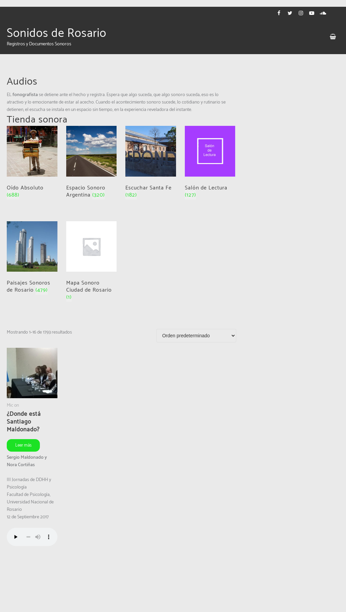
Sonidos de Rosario (56, 33)
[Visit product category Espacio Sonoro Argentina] (91, 163)
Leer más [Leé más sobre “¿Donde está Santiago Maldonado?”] (23, 445)
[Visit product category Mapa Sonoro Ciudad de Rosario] (91, 262)
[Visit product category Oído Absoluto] (32, 163)
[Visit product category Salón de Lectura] (210, 163)
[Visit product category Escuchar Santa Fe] (150, 163)
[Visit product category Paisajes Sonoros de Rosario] (32, 259)
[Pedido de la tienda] (196, 335)
